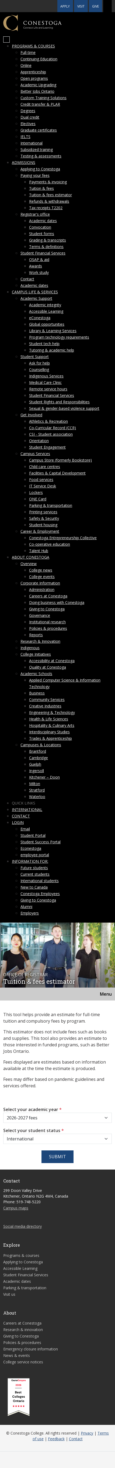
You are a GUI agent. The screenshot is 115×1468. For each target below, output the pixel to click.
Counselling (39, 369)
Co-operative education (49, 544)
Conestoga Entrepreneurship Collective (63, 537)
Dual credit (29, 117)
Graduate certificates (38, 130)
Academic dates (43, 220)
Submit (57, 1157)
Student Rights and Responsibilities (59, 401)
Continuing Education (38, 58)
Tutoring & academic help (51, 350)
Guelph (35, 764)
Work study (39, 272)
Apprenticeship (33, 71)
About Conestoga (30, 557)
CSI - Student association (51, 434)
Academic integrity (45, 304)
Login (18, 822)
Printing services (43, 511)
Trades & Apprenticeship (50, 738)
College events (42, 576)
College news (40, 570)
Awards (35, 266)
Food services (41, 479)
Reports (36, 634)
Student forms (41, 233)
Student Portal (33, 835)
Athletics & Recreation (48, 421)
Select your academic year (32, 1109)
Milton (34, 783)
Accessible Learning (46, 311)
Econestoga (30, 848)
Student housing (43, 524)
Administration (41, 589)
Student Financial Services (42, 253)
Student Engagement (47, 447)
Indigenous (30, 647)
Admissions (23, 162)
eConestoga (39, 317)
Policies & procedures (48, 628)
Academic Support (36, 298)
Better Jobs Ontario (37, 91)
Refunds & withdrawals (49, 201)
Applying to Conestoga (40, 168)
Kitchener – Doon (44, 777)
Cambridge (38, 757)
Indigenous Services (46, 376)
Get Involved (31, 414)
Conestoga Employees (40, 893)
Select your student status (33, 1130)
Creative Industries (45, 706)
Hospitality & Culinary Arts (51, 725)
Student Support (34, 356)
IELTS (25, 136)
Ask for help (39, 363)
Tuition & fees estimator (50, 194)
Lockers (36, 492)
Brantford (37, 751)
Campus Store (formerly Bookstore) (60, 460)
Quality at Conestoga (47, 667)
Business (37, 693)
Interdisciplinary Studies (49, 731)
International (31, 143)
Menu (106, 994)
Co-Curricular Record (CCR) (52, 427)
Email (25, 828)
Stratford (37, 790)
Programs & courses (33, 46)
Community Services (47, 699)
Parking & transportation (50, 505)
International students (39, 880)
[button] (107, 6)
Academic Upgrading (38, 84)
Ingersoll (36, 770)
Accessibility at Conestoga (52, 660)
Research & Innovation (40, 641)
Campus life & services (35, 291)
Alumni (26, 906)
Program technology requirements (59, 337)
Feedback (56, 1438)
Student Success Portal (40, 841)
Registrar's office (35, 214)
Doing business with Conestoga (56, 602)
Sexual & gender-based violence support (64, 408)
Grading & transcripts (47, 240)
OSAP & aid (39, 259)
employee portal (34, 854)
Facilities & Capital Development (57, 473)
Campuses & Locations (40, 744)
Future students (34, 867)
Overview (28, 563)
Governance (39, 615)
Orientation (39, 440)
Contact (27, 278)
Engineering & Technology (52, 712)
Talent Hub (38, 550)
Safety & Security (44, 518)
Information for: (30, 861)
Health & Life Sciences (48, 718)
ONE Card (37, 498)
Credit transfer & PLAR (40, 104)
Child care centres (44, 466)
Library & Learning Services (52, 330)
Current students (35, 874)
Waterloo (37, 796)
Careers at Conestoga (48, 596)
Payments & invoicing (48, 181)
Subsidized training (36, 149)
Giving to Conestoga (47, 608)
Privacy (87, 1433)
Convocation (40, 227)
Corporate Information (40, 583)
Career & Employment (39, 531)
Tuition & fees (41, 188)
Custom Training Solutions (43, 97)
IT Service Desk (42, 486)
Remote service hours (48, 388)
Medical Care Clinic (45, 382)
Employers (29, 913)
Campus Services (35, 453)
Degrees (27, 110)
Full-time (28, 52)
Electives (28, 123)
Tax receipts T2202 (45, 207)
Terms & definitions (46, 246)
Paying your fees (35, 175)
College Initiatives (35, 654)
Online (26, 65)
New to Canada (34, 887)
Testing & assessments (40, 156)
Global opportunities (46, 324)
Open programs (34, 78)
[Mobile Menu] (6, 39)
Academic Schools (36, 673)
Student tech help (44, 343)
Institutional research (47, 621)
